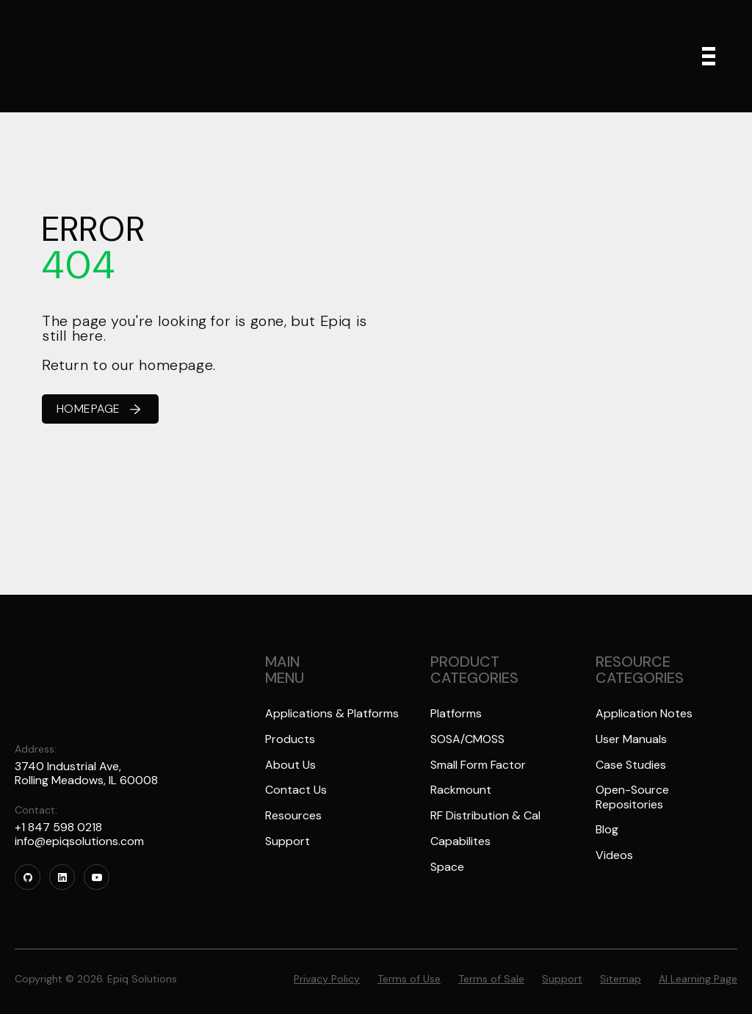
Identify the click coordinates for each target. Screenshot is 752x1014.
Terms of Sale (491, 968)
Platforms (456, 714)
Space (447, 869)
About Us (290, 765)
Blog (607, 831)
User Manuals (631, 739)
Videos (614, 857)
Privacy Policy (327, 968)
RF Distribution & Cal (485, 817)
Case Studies (631, 765)
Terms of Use (409, 968)
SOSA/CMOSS (468, 739)
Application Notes (644, 714)
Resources (293, 817)
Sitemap (620, 968)
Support (287, 843)
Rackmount (460, 791)
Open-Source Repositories (633, 798)
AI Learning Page (698, 968)
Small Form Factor (478, 765)
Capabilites (460, 843)
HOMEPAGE (98, 408)
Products (290, 739)
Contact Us (296, 791)
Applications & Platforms (332, 714)
